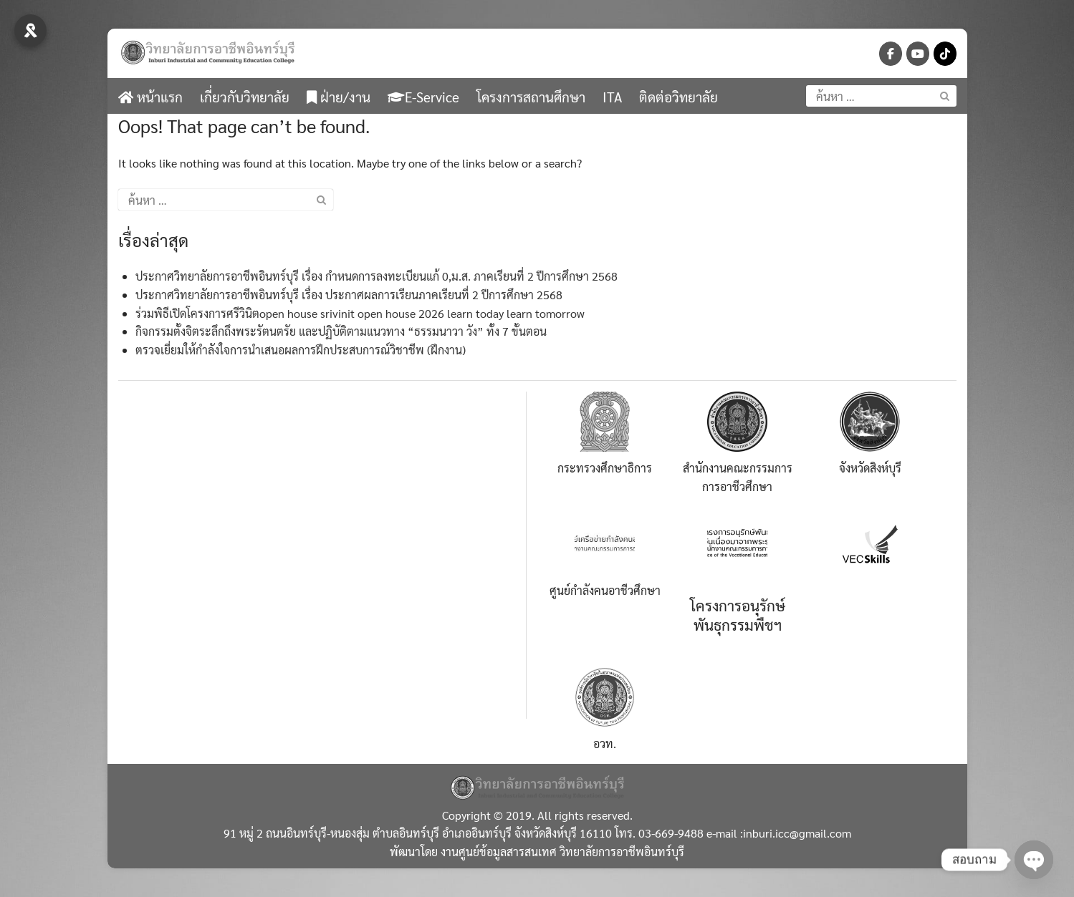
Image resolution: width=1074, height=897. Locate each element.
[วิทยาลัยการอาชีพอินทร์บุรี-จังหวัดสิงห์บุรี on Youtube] (917, 54)
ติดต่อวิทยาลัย (678, 96)
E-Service (423, 96)
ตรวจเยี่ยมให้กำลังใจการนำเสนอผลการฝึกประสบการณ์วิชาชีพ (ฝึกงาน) (300, 349)
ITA (612, 96)
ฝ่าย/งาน (338, 96)
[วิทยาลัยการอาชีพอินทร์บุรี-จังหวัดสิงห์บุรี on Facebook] (890, 54)
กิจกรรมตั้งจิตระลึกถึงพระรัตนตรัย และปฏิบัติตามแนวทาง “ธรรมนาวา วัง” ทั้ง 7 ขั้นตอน (341, 331)
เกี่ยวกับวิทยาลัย (244, 96)
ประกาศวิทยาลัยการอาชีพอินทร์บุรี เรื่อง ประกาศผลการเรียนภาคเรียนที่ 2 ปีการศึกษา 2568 (348, 294)
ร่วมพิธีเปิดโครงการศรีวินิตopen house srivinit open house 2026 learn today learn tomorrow (360, 313)
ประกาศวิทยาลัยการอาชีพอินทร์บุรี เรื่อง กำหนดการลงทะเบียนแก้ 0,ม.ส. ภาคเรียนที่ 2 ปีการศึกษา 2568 (376, 275)
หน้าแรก (150, 96)
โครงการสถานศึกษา (530, 96)
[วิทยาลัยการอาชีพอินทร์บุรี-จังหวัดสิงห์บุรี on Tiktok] (945, 54)
